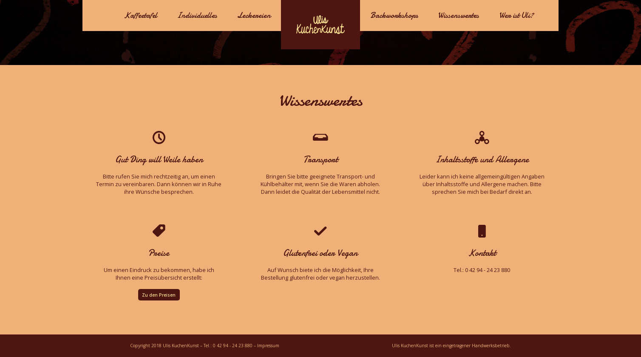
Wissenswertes (458, 15)
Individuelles (197, 15)
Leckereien (254, 15)
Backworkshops (394, 15)
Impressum (268, 345)
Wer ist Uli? (516, 15)
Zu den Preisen (159, 295)
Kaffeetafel (140, 15)
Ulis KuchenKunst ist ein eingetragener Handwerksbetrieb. (451, 345)
